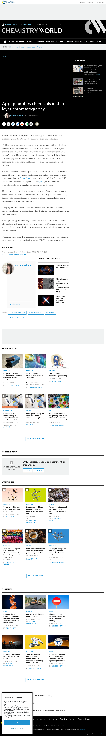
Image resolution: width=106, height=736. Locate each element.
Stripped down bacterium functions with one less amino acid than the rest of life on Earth (11, 618)
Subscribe (27, 25)
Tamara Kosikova (31, 521)
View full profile (14, 304)
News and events (39, 719)
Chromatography (35, 313)
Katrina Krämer (16, 115)
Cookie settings (17, 728)
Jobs (22, 47)
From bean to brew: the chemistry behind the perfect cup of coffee (35, 551)
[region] (17, 713)
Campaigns (52, 719)
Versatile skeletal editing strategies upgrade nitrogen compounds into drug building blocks (34, 658)
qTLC (41, 181)
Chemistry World (55, 519)
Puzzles (39, 47)
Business (6, 651)
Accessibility (49, 710)
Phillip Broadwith (31, 622)
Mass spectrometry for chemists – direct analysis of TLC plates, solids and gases (93, 69)
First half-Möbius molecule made (62, 267)
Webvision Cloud (100, 734)
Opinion (52, 371)
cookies (82, 730)
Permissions (60, 710)
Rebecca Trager (59, 626)
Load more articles (35, 439)
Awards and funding (67, 719)
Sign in (27, 470)
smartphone (14, 317)
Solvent (25, 317)
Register (16, 25)
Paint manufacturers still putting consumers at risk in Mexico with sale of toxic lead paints (58, 417)
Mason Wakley (58, 425)
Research (6, 371)
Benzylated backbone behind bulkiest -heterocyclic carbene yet (34, 510)
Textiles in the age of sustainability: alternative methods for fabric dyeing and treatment (11, 553)
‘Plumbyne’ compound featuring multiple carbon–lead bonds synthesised (57, 552)
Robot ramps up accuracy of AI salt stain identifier (93, 90)
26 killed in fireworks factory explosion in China (11, 656)
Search (60, 24)
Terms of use (37, 710)
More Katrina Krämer (48, 259)
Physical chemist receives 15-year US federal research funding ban (57, 617)
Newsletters (14, 47)
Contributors (40, 696)
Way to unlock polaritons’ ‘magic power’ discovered (61, 299)
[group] (99, 41)
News (4, 56)
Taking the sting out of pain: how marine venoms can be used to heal (58, 510)
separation (50, 313)
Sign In (8, 25)
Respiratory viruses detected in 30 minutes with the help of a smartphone (12, 377)
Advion (98, 75)
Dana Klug (56, 381)
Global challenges (84, 719)
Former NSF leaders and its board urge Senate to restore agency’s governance (57, 657)
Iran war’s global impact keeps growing (35, 615)
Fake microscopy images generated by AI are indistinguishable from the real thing (62, 285)
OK (17, 722)
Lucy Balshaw (12, 385)
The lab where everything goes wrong (58, 375)
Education (90, 2)
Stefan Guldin (26, 178)
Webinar (29, 411)
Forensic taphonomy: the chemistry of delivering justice (92, 81)
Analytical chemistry (17, 313)
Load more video (35, 576)
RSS (49, 696)
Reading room (30, 47)
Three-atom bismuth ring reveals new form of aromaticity (11, 509)
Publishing (82, 2)
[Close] (30, 695)
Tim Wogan (11, 628)
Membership (100, 2)
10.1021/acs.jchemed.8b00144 (14, 254)
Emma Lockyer (35, 387)
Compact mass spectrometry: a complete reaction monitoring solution (11, 417)
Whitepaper (7, 411)
